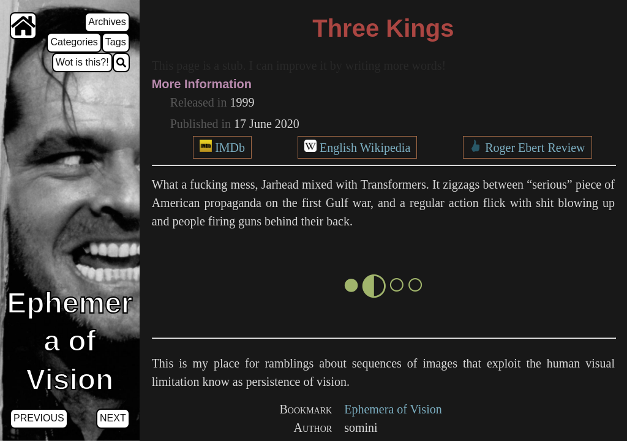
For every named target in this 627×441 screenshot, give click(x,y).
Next (113, 418)
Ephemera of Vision (393, 409)
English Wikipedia (365, 147)
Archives (107, 22)
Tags (115, 42)
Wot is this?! (82, 62)
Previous (38, 418)
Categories (73, 42)
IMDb (230, 147)
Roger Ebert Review (535, 147)
